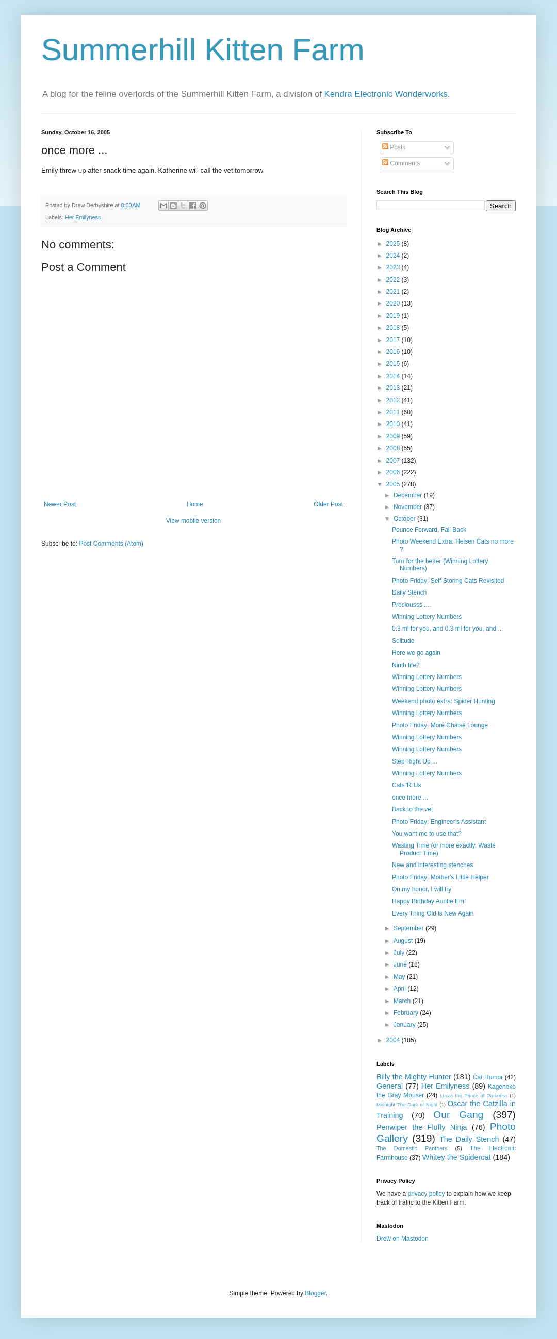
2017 (394, 340)
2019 (394, 315)
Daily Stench (409, 592)
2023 (394, 267)
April (400, 988)
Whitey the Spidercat (456, 1157)
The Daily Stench (469, 1139)
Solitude (403, 641)
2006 (394, 472)
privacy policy (426, 1193)
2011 (394, 412)
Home (195, 504)
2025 (394, 243)
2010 (394, 424)
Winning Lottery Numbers (427, 616)
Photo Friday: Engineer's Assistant (439, 821)
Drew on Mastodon (402, 1238)
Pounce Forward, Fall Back (429, 529)
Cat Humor (488, 1077)
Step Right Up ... (414, 761)
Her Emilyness (83, 217)
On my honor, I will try (421, 889)
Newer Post (60, 504)
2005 (394, 484)
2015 (394, 363)
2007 (394, 460)
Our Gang (458, 1114)
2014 (394, 376)
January (405, 1024)
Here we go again (416, 652)
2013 (394, 388)
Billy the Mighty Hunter (413, 1077)
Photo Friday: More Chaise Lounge (440, 725)
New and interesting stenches (432, 865)
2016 (394, 351)
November (409, 507)
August (404, 940)
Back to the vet (412, 809)
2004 (394, 1040)
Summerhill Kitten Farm (203, 49)
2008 (394, 448)
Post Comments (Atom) (111, 543)
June (401, 964)
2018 (394, 327)
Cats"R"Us (406, 785)
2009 (394, 436)
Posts (393, 147)
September (409, 928)
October (405, 518)
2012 (394, 400)
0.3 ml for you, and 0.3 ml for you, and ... (447, 628)
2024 (394, 255)
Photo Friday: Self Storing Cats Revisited (448, 580)
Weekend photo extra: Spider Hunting (443, 701)
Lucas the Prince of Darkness (473, 1095)
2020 (394, 303)
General (389, 1086)
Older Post (328, 504)
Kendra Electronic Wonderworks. (387, 94)
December (409, 495)
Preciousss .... (411, 604)
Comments (401, 163)
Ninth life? (405, 665)
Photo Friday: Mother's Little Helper (440, 877)
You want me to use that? (427, 833)
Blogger (315, 1293)
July (400, 952)
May (400, 976)
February (407, 1012)
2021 (394, 291)
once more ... (410, 797)
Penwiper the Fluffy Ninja (421, 1127)
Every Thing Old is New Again (433, 913)
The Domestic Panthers (411, 1148)
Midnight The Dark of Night (406, 1104)
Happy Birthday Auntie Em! (429, 901)
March (403, 1001)
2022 (394, 279)
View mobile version (193, 520)
